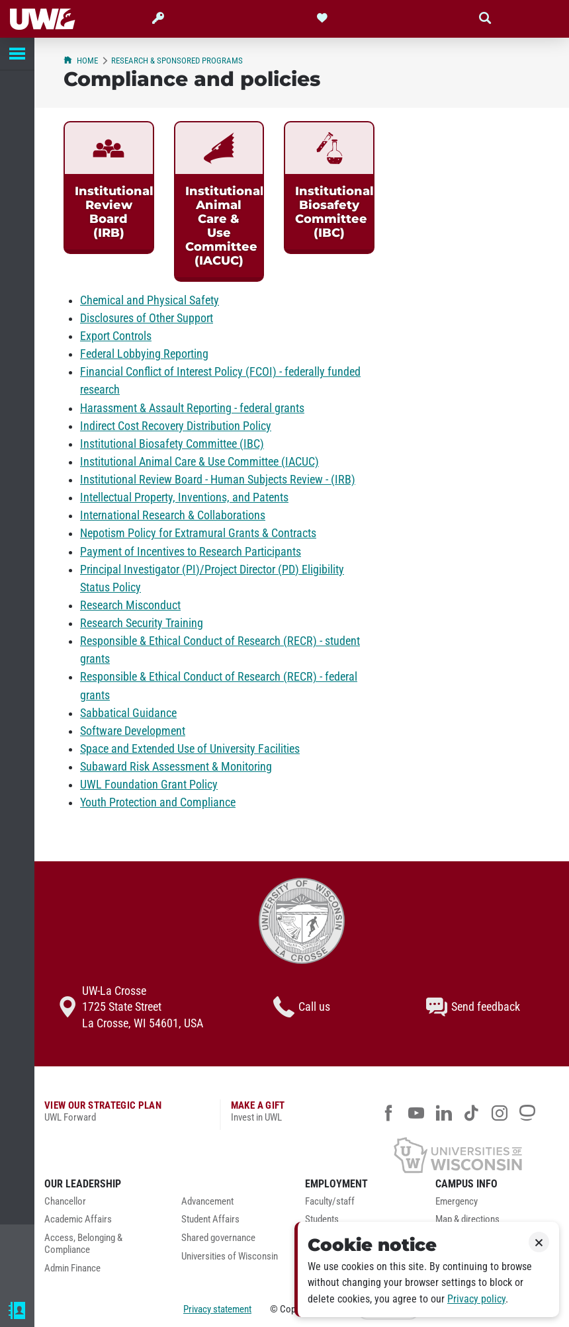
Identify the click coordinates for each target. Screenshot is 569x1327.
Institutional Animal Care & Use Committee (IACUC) (199, 461)
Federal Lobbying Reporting (144, 354)
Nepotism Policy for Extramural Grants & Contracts (198, 533)
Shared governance (218, 1238)
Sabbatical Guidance (128, 713)
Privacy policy (476, 1299)
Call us (301, 1006)
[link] (109, 187)
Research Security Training (141, 623)
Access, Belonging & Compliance (83, 1244)
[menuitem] (102, 1205)
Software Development (132, 731)
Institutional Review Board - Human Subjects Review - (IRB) (217, 479)
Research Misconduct (130, 605)
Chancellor (65, 1201)
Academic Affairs (78, 1219)
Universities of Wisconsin (229, 1256)
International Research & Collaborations (172, 515)
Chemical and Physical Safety (149, 300)
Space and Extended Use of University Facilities (190, 748)
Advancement (207, 1201)
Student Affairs (210, 1219)
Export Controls (116, 336)
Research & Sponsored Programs (177, 60)
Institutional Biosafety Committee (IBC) (172, 443)
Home (81, 60)
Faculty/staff (330, 1201)
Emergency (456, 1201)
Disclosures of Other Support (146, 318)
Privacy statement (217, 1309)
